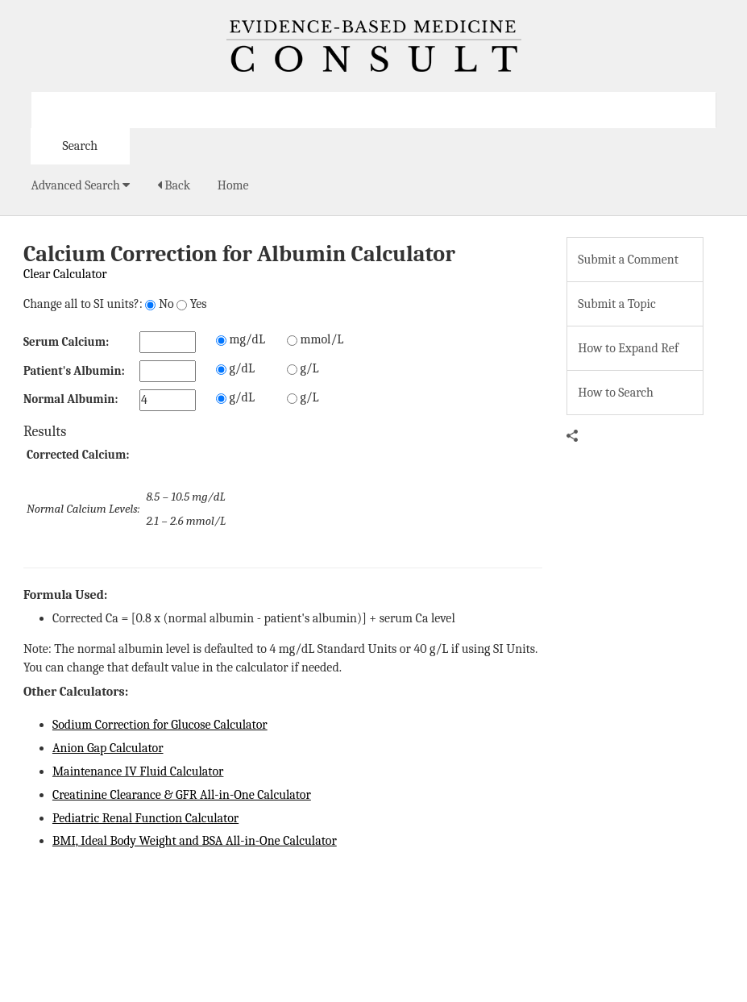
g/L (303, 368)
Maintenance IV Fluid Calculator (138, 771)
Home (233, 185)
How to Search (616, 392)
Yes (191, 304)
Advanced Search (81, 185)
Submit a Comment (628, 259)
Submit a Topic (616, 304)
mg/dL (240, 339)
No (159, 304)
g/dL (235, 368)
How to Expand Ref (628, 348)
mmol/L (315, 339)
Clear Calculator (65, 274)
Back (173, 185)
